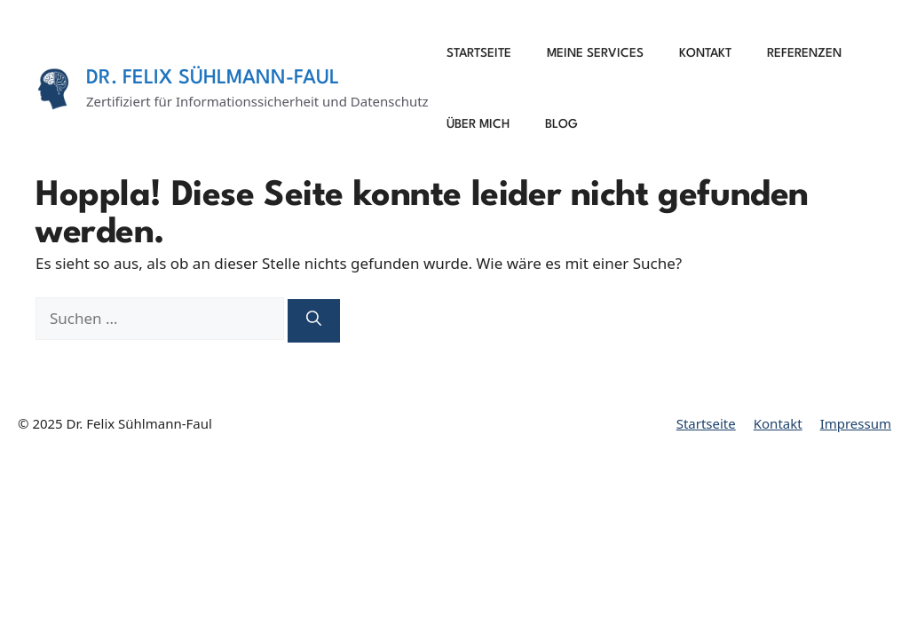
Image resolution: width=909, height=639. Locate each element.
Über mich (478, 124)
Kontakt (705, 53)
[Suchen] (314, 321)
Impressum (855, 423)
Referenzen (804, 53)
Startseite (479, 53)
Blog (561, 124)
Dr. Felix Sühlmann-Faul (212, 78)
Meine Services (595, 53)
